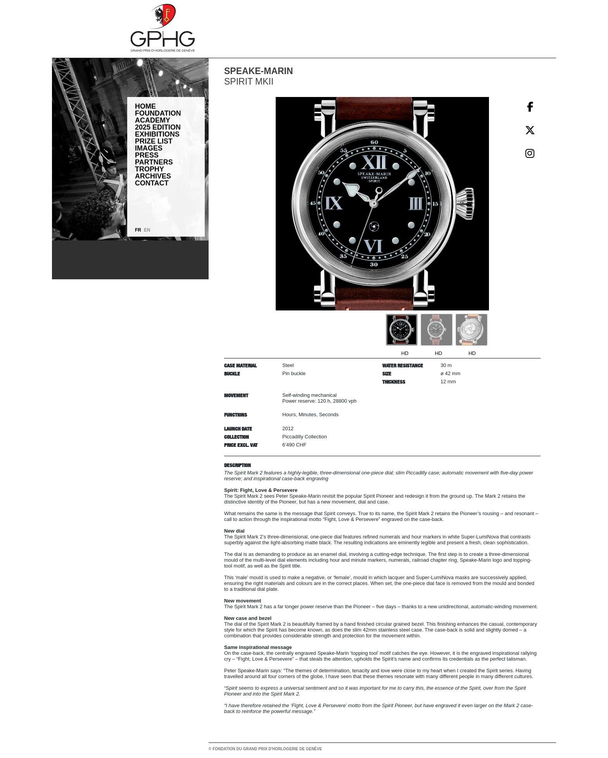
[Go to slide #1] (401, 329)
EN (147, 230)
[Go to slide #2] (436, 329)
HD (405, 353)
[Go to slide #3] (471, 329)
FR (138, 230)
